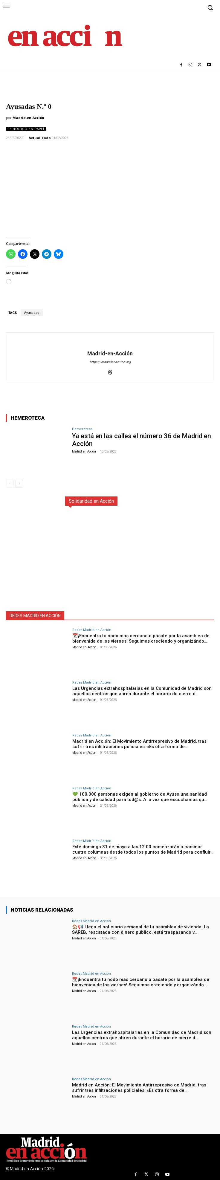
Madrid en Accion (84, 647)
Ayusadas (31, 313)
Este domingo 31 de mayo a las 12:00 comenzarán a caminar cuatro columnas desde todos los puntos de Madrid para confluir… (142, 849)
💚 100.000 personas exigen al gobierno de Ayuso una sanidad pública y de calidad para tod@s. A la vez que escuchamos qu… (139, 796)
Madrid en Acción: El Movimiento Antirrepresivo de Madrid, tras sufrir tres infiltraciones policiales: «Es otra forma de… (139, 744)
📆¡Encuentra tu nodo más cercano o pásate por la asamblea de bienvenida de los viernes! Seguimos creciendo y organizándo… (141, 638)
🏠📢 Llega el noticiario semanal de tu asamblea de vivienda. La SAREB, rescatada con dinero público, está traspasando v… (140, 929)
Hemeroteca (82, 428)
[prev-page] (9, 483)
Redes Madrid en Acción (91, 629)
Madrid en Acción (84, 451)
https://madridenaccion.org (110, 362)
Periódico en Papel (26, 129)
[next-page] (19, 483)
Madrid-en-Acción (28, 117)
